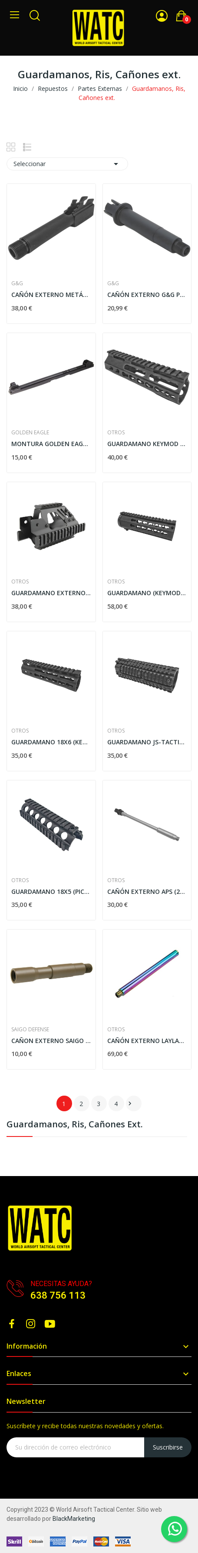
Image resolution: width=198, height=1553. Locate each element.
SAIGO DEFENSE (30, 1029)
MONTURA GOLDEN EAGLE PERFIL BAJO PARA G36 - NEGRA (51, 444)
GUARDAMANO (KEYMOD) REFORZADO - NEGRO (147, 593)
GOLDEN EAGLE (30, 432)
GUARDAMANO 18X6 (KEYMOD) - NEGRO (51, 742)
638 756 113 (58, 1295)
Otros (116, 432)
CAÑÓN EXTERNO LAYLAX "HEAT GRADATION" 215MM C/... (147, 1040)
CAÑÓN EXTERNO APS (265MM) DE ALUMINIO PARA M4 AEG (147, 891)
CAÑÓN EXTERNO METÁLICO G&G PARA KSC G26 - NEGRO (51, 294)
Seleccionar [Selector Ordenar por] (67, 164)
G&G (17, 283)
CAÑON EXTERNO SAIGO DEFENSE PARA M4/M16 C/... (51, 1040)
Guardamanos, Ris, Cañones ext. (75, 1125)
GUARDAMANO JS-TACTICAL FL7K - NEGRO (147, 742)
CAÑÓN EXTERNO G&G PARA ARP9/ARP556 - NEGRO (147, 294)
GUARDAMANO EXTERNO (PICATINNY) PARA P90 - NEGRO (51, 593)
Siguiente (130, 1103)
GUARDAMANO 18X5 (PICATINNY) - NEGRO (51, 891)
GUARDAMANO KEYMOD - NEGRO (147, 444)
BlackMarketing (74, 1518)
